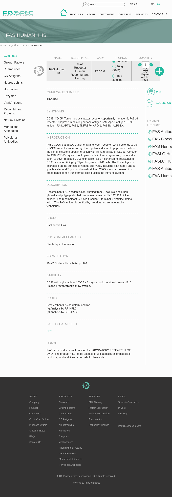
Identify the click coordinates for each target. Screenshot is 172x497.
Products (65, 396)
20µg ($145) (117, 68)
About (33, 396)
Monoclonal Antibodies (11, 129)
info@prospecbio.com (129, 426)
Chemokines (12, 69)
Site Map (122, 413)
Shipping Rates (37, 430)
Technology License (99, 425)
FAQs (32, 436)
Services (94, 396)
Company (34, 402)
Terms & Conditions (128, 402)
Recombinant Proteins (13, 111)
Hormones (11, 89)
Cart (155, 4)
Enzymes (10, 96)
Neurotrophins (13, 82)
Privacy (122, 408)
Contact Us (35, 442)
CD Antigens (12, 76)
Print (160, 91)
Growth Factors (14, 62)
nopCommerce (92, 482)
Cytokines (10, 55)
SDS (49, 331)
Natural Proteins (14, 120)
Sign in (134, 4)
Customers (35, 413)
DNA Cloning (95, 402)
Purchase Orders (38, 425)
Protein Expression (98, 408)
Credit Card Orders (39, 419)
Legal (122, 396)
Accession (162, 102)
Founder (33, 408)
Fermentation (95, 419)
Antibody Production (99, 413)
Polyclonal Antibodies (11, 139)
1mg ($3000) (117, 77)
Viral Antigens (13, 102)
